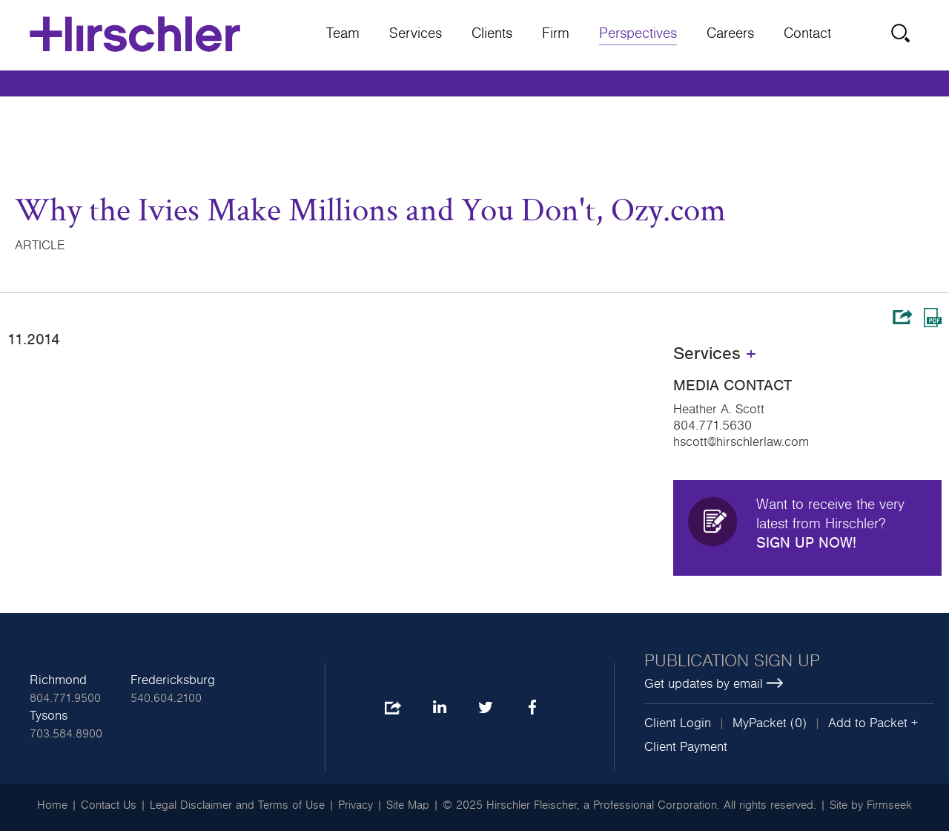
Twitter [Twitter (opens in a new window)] (485, 708)
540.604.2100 (166, 698)
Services (415, 33)
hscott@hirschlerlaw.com (741, 442)
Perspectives (638, 33)
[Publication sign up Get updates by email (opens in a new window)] (789, 673)
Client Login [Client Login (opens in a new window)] (677, 723)
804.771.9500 (65, 698)
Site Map (407, 805)
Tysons (48, 716)
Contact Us (108, 805)
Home (52, 805)
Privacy (355, 805)
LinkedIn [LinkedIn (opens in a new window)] (439, 708)
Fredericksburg (172, 680)
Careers (730, 33)
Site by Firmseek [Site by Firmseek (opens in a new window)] (871, 805)
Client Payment (685, 747)
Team (343, 33)
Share (902, 316)
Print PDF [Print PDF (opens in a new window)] (933, 317)
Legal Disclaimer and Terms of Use (237, 805)
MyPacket (760, 723)
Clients (492, 33)
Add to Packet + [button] (873, 723)
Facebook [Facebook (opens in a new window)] (531, 708)
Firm (555, 33)
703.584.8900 (66, 733)
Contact (807, 33)
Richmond (58, 680)
